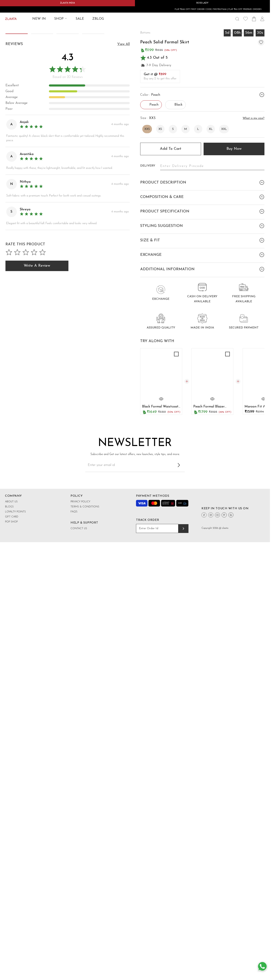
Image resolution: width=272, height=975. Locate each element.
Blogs (9, 590)
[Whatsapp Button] (262, 966)
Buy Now (234, 149)
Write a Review (37, 485)
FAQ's (74, 595)
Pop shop (11, 605)
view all (123, 263)
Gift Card (11, 600)
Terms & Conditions (85, 590)
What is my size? (253, 118)
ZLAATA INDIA (67, 3)
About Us (11, 585)
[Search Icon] (237, 18)
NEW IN (39, 19)
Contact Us (79, 612)
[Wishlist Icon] (245, 18)
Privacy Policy (80, 585)
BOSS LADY (202, 3)
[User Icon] (262, 18)
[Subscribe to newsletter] (178, 548)
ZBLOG (98, 19)
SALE (80, 19)
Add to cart (170, 149)
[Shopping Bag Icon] (253, 18)
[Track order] (183, 612)
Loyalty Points (15, 595)
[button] (125, 122)
